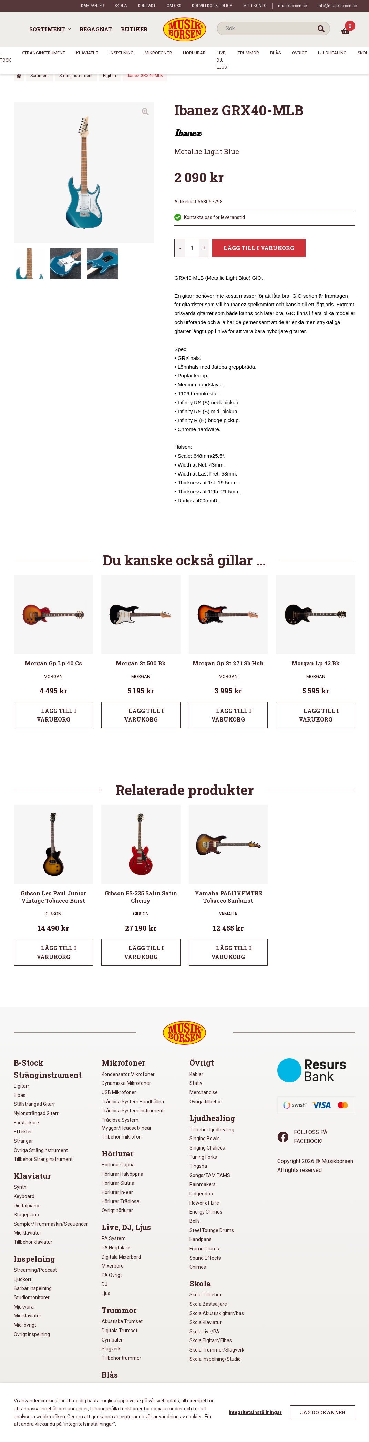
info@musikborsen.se (337, 5)
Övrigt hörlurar (117, 1210)
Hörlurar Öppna (118, 1164)
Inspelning (122, 52)
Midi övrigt (25, 1325)
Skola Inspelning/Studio (215, 1359)
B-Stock (28, 1062)
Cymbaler (112, 1340)
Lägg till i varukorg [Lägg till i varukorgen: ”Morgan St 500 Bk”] (144, 715)
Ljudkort (22, 1279)
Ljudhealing (332, 52)
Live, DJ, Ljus (222, 60)
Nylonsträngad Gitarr (36, 1113)
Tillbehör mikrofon (122, 1137)
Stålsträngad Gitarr (34, 1104)
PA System (114, 1238)
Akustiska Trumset (122, 1321)
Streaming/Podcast (35, 1270)
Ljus (106, 1293)
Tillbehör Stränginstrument (43, 1159)
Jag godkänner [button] (322, 1412)
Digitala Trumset (119, 1330)
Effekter (23, 1131)
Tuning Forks (203, 1157)
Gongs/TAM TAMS (209, 1175)
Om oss (174, 5)
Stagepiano (26, 1214)
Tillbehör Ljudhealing (211, 1129)
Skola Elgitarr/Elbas (210, 1340)
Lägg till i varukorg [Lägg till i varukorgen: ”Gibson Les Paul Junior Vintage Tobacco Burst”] (57, 952)
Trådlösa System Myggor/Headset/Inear (127, 1124)
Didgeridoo (201, 1193)
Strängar (23, 1141)
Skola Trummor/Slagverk (216, 1350)
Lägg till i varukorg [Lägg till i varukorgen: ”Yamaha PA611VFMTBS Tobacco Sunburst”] (231, 952)
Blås (275, 52)
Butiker (134, 29)
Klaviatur (87, 52)
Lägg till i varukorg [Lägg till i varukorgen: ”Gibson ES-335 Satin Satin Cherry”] (144, 952)
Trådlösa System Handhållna (133, 1101)
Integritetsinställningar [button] (255, 1412)
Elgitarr (109, 75)
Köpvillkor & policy (212, 5)
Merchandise (203, 1092)
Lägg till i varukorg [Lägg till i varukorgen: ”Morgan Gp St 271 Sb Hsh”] (231, 715)
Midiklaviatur (27, 1233)
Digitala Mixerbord (121, 1257)
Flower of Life (204, 1203)
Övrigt (299, 52)
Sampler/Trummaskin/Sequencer (51, 1224)
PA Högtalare (116, 1247)
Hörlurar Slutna (118, 1183)
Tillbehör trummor (121, 1358)
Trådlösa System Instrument (133, 1110)
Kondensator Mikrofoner (128, 1074)
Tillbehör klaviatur (33, 1242)
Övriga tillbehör (205, 1101)
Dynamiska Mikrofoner (126, 1083)
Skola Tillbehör (205, 1294)
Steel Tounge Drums (211, 1230)
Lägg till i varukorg (259, 248)
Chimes (197, 1267)
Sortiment (47, 29)
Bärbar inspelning (33, 1288)
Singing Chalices (207, 1148)
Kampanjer (92, 5)
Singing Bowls (204, 1138)
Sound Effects (205, 1258)
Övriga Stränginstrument (41, 1150)
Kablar (196, 1074)
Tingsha (198, 1166)
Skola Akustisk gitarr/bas (216, 1313)
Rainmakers (202, 1184)
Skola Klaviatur (205, 1322)
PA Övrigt (112, 1275)
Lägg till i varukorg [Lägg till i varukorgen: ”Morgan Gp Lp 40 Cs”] (57, 715)
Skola (121, 5)
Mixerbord (113, 1266)
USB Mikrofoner (119, 1092)
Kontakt (147, 5)
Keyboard (24, 1196)
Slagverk (111, 1349)
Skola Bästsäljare (208, 1304)
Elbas (19, 1095)
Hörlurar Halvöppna (122, 1174)
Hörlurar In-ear (117, 1192)
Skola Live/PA (204, 1331)
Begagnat (96, 29)
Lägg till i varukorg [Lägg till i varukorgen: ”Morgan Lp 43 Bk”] (319, 715)
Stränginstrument (43, 52)
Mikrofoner (158, 52)
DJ (104, 1284)
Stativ (195, 1083)
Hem (19, 76)
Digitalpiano (26, 1205)
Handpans (200, 1239)
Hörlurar (194, 52)
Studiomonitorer (32, 1297)
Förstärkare (26, 1122)
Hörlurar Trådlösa (120, 1201)
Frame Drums (204, 1248)
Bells (194, 1221)
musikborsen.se (292, 5)
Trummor (248, 52)
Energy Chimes (205, 1212)
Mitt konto (255, 5)
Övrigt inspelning (32, 1334)
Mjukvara (24, 1307)
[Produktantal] (192, 248)
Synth (20, 1187)
